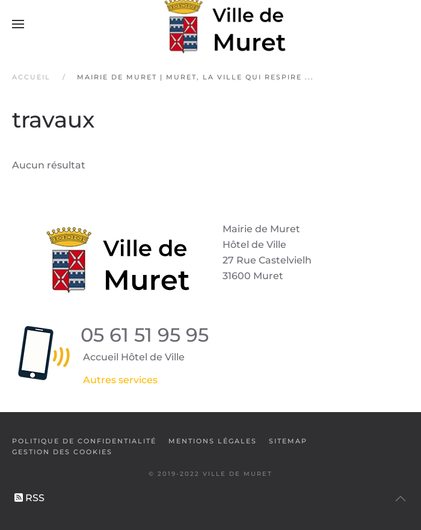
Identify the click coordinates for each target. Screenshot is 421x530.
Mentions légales (212, 441)
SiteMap (288, 441)
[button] (18, 24)
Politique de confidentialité (84, 441)
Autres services (120, 380)
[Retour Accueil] (210, 24)
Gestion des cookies (62, 452)
